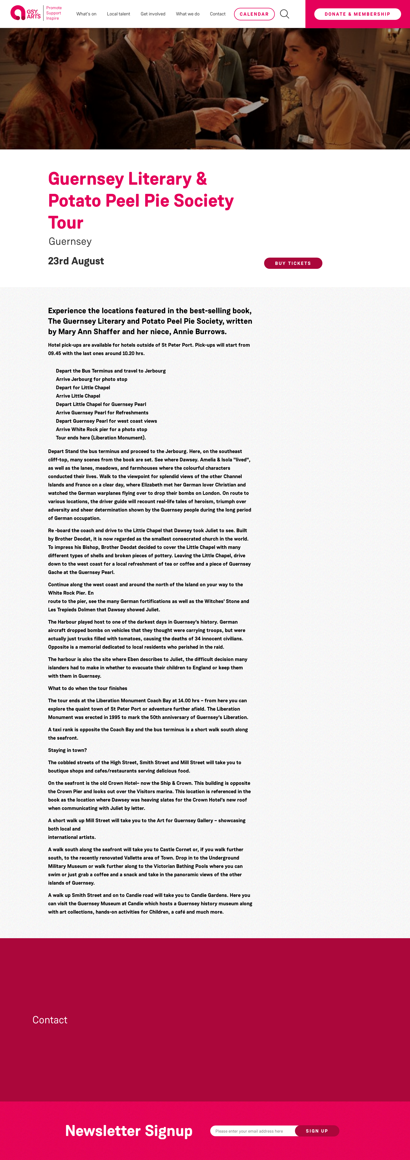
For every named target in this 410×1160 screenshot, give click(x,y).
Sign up (317, 1131)
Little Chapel (147, 530)
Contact (218, 14)
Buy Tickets (293, 263)
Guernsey (70, 241)
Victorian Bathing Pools (181, 866)
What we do (188, 14)
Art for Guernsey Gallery (185, 820)
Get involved (153, 14)
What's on (86, 14)
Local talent (118, 14)
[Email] (260, 1131)
